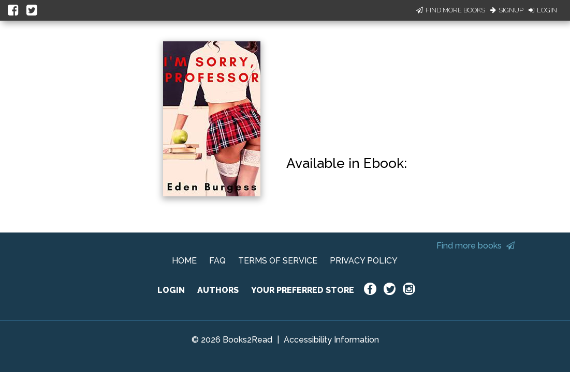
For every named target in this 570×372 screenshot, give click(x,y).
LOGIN (171, 290)
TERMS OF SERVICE (277, 261)
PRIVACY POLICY (364, 261)
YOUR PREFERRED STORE (302, 290)
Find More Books (450, 10)
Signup (506, 10)
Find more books (475, 246)
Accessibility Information (331, 340)
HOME (184, 261)
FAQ (217, 261)
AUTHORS (218, 290)
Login (543, 10)
